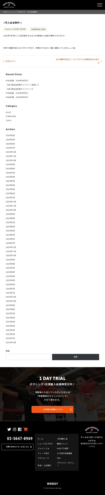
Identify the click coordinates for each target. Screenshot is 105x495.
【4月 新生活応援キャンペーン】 (20, 89)
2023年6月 (10, 272)
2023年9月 (10, 260)
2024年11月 (11, 206)
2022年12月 (11, 297)
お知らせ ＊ (11, 61)
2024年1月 (10, 243)
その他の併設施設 (64, 453)
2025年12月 (11, 152)
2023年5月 (10, 276)
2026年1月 (10, 148)
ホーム (40, 439)
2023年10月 (11, 255)
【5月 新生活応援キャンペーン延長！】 (23, 85)
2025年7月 (10, 173)
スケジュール (43, 458)
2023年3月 (10, 284)
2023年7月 (10, 268)
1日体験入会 (62, 439)
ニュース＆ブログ (45, 444)
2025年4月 (10, 185)
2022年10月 (11, 301)
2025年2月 (10, 193)
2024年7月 (10, 222)
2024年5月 (10, 231)
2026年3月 (10, 144)
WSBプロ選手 (63, 448)
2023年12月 (11, 247)
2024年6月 (10, 227)
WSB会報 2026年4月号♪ (17, 93)
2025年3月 (10, 189)
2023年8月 (10, 264)
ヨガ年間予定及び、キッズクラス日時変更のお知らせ (77, 61)
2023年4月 (10, 280)
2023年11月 (11, 251)
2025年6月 (10, 177)
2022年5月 (10, 322)
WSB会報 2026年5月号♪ (17, 81)
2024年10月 (11, 210)
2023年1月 (10, 293)
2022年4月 (10, 326)
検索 (8, 351)
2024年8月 (10, 218)
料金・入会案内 (44, 465)
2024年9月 (10, 214)
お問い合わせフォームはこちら (17, 447)
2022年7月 (10, 313)
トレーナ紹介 (43, 453)
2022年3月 (10, 330)
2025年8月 (10, 169)
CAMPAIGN (35, 29)
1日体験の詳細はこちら (52, 409)
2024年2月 (10, 239)
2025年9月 (10, 164)
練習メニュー (62, 444)
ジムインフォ (43, 448)
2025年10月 (11, 160)
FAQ (59, 458)
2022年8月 (10, 309)
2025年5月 (10, 181)
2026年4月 (10, 140)
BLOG (8, 112)
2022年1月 (10, 338)
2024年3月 (10, 235)
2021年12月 (11, 342)
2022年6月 (10, 318)
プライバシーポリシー (65, 464)
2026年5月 (10, 135)
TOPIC (43, 29)
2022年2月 (10, 334)
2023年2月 (10, 289)
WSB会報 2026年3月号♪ (17, 97)
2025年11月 (11, 156)
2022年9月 (10, 305)
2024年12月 (11, 202)
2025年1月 (10, 198)
